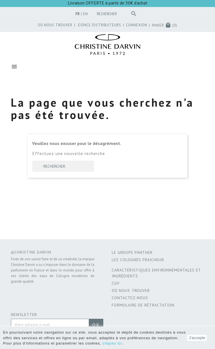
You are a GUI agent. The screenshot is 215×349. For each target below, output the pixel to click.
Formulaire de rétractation (143, 305)
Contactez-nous (130, 297)
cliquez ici (112, 343)
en (85, 13)
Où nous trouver (131, 290)
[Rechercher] (118, 14)
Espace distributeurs (98, 25)
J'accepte (197, 338)
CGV (116, 283)
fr (78, 13)
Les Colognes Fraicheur (138, 259)
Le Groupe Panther (132, 252)
